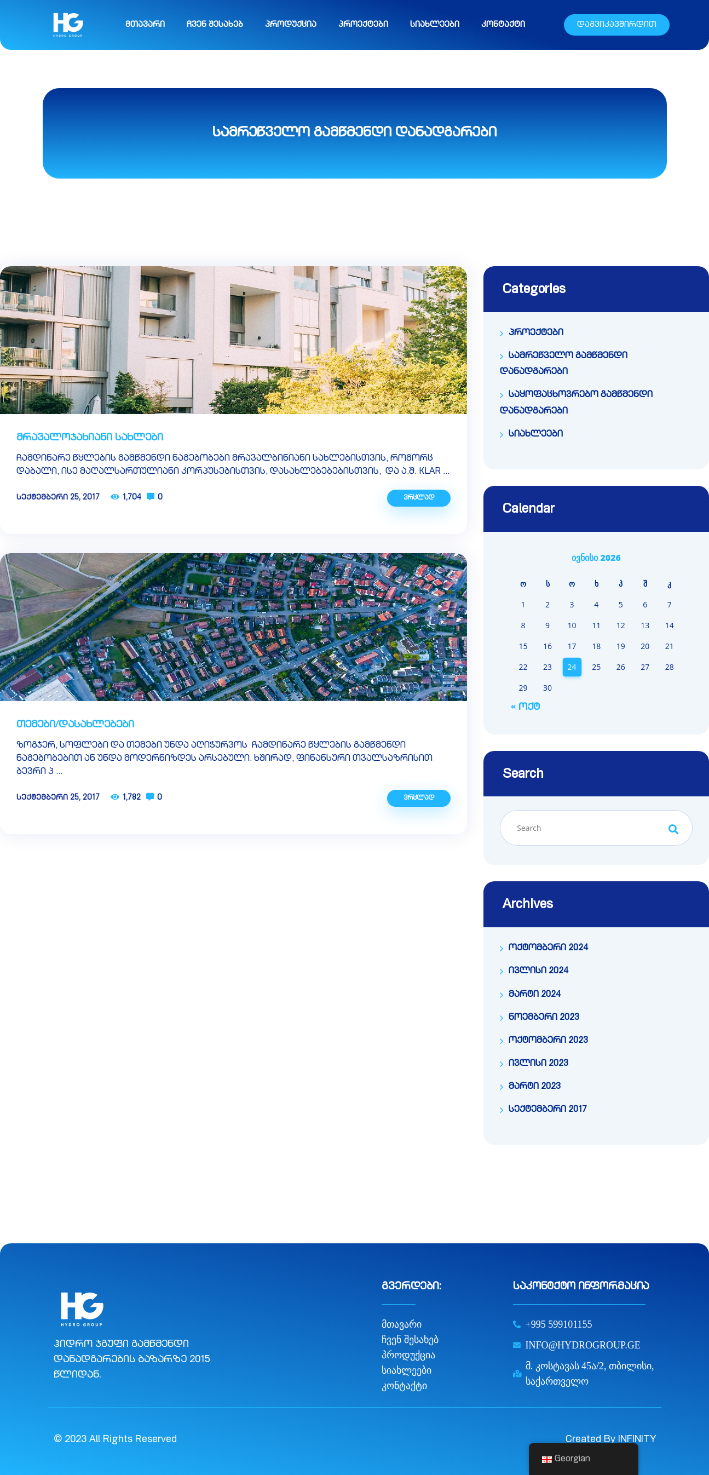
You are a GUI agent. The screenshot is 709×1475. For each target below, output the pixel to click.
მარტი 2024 (535, 995)
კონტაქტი (503, 25)
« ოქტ (525, 708)
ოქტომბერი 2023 (548, 1041)
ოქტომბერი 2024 (548, 948)
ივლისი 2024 (538, 971)
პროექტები (363, 25)
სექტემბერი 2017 (548, 1110)
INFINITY (637, 1440)
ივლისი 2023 (538, 1064)
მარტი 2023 (535, 1087)
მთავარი (145, 25)
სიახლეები (434, 25)
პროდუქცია (290, 25)
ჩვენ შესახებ (215, 25)
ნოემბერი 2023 (544, 1018)
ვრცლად (419, 498)
